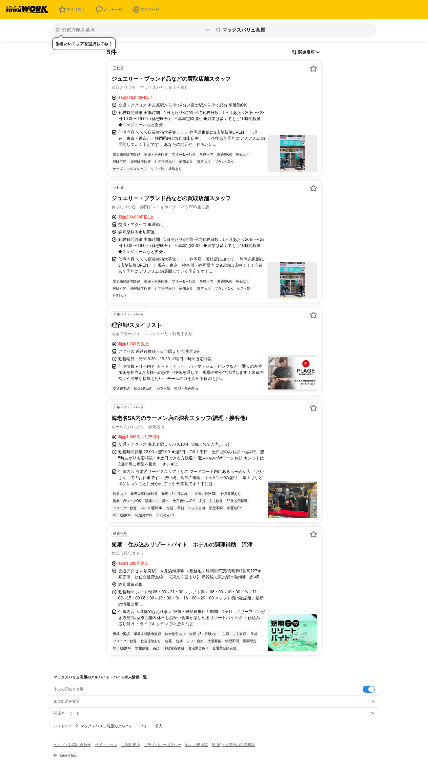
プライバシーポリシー (162, 745)
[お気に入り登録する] (313, 68)
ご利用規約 (130, 745)
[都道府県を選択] (132, 30)
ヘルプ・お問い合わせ (72, 745)
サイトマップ (106, 745)
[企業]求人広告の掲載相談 (233, 745)
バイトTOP (63, 726)
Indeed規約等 (196, 745)
